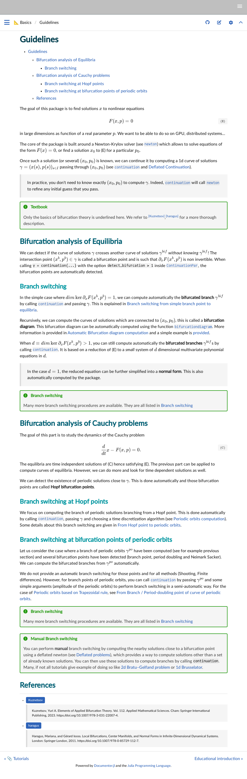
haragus (33, 725)
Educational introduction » (219, 759)
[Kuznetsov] (156, 216)
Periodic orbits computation (199, 519)
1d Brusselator (189, 667)
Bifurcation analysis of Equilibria (65, 60)
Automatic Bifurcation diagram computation (108, 333)
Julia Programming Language (149, 765)
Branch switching (60, 68)
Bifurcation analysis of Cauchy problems (73, 75)
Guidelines (39, 40)
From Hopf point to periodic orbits (149, 525)
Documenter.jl (104, 765)
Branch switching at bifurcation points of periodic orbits (96, 91)
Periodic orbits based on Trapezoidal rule (71, 593)
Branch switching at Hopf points (74, 84)
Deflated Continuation (169, 167)
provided (201, 333)
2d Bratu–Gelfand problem (145, 667)
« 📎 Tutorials (16, 759)
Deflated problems (93, 655)
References (46, 98)
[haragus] (172, 216)
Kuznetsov (35, 700)
